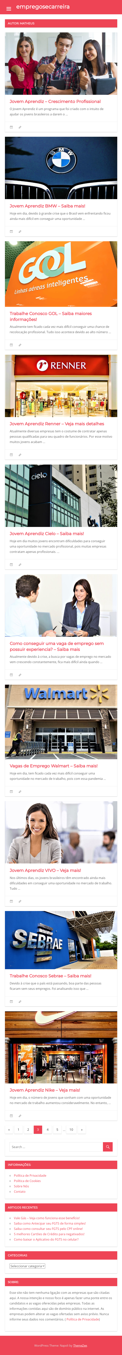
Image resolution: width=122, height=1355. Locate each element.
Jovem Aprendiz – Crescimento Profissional (55, 101)
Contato (20, 1191)
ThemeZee (80, 1345)
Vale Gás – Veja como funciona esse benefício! (47, 1218)
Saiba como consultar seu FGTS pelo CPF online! (48, 1229)
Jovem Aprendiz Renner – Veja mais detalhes (57, 423)
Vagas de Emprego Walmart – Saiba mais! (54, 766)
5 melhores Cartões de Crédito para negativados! (49, 1234)
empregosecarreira (43, 6)
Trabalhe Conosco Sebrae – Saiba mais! (52, 976)
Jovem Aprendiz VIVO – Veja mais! (46, 870)
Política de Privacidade (30, 1175)
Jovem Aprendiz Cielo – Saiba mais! (47, 533)
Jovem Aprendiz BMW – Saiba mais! (48, 206)
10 (71, 1129)
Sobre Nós (21, 1186)
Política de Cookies (27, 1181)
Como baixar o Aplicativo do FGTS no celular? (47, 1239)
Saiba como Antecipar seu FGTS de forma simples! (50, 1223)
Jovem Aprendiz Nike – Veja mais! (45, 1090)
